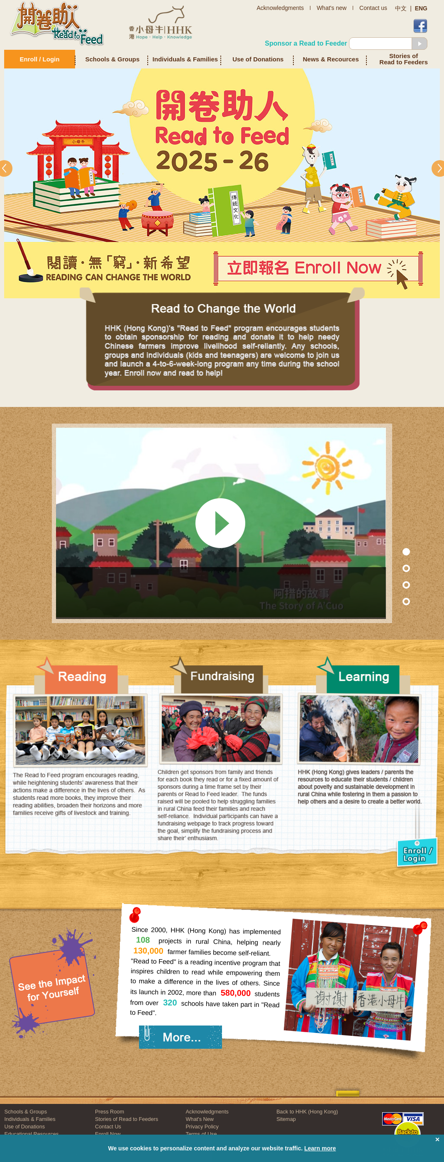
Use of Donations (257, 59)
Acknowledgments (207, 1111)
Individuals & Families (185, 59)
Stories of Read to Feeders (403, 59)
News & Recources (331, 59)
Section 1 (389, 551)
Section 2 (389, 584)
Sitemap (286, 1119)
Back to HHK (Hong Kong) (307, 1111)
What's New (200, 1119)
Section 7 (389, 568)
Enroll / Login (40, 59)
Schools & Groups (112, 59)
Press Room (109, 1111)
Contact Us (108, 1126)
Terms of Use (201, 1134)
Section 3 (389, 601)
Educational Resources (32, 1134)
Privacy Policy (202, 1126)
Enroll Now (108, 1134)
